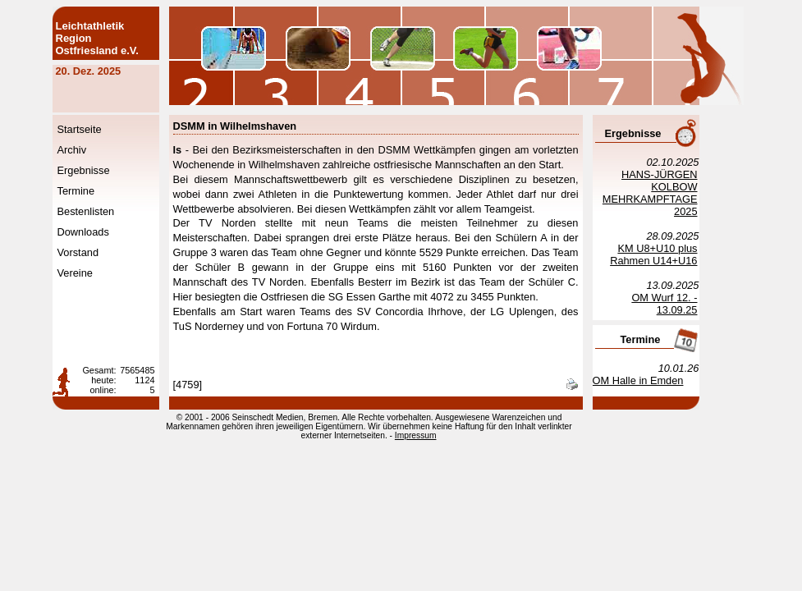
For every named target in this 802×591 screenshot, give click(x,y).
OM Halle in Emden (658, 380)
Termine (97, 191)
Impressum (436, 435)
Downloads (104, 232)
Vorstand (99, 252)
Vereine (95, 273)
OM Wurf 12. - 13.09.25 (684, 303)
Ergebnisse (104, 170)
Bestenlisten (106, 211)
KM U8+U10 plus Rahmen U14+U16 (673, 254)
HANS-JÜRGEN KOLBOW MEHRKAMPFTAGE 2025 (670, 193)
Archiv (93, 150)
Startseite (100, 129)
